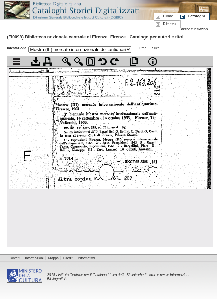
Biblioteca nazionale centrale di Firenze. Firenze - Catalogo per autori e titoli (105, 37)
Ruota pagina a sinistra (102, 61)
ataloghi (196, 16)
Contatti (14, 258)
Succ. (156, 48)
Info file (152, 61)
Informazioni (34, 258)
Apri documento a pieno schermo (133, 61)
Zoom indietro (78, 61)
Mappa (53, 258)
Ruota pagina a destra (114, 61)
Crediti (68, 258)
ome (168, 16)
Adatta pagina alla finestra (90, 61)
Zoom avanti (66, 61)
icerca (169, 24)
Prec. (143, 48)
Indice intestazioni (194, 29)
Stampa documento (47, 61)
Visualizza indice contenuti (16, 61)
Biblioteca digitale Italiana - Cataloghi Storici (71, 9)
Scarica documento (35, 61)
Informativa (86, 258)
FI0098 (15, 37)
